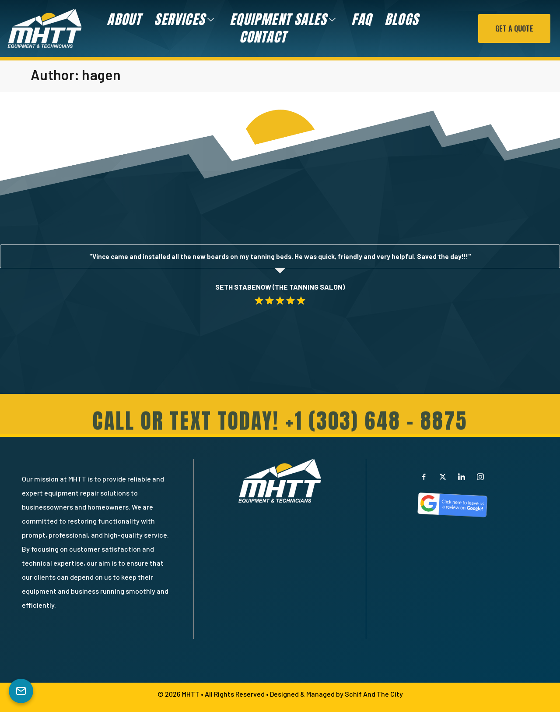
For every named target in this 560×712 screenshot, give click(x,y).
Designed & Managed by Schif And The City (336, 694)
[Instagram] (480, 476)
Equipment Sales (284, 19)
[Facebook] (423, 476)
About (124, 19)
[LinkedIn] (461, 476)
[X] (442, 476)
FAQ (361, 19)
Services (185, 19)
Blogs (401, 19)
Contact (262, 37)
